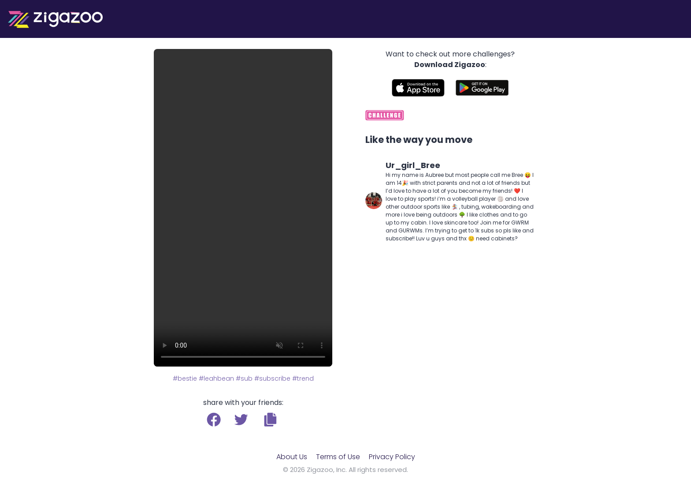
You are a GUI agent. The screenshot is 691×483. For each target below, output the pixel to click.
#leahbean (216, 378)
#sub (244, 378)
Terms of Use (338, 457)
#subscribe (272, 378)
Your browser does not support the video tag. (243, 208)
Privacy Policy (392, 457)
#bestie (185, 378)
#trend (303, 378)
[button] (270, 419)
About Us (291, 457)
